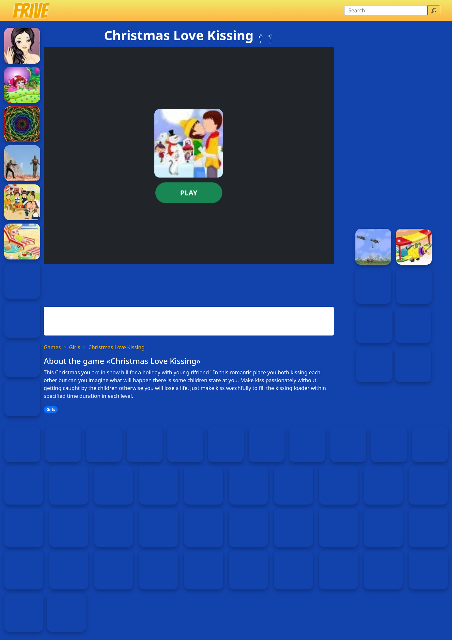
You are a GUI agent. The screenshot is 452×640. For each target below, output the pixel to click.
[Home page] (31, 10)
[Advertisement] (189, 284)
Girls (74, 347)
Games (52, 347)
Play (188, 192)
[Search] (386, 10)
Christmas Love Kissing (116, 347)
